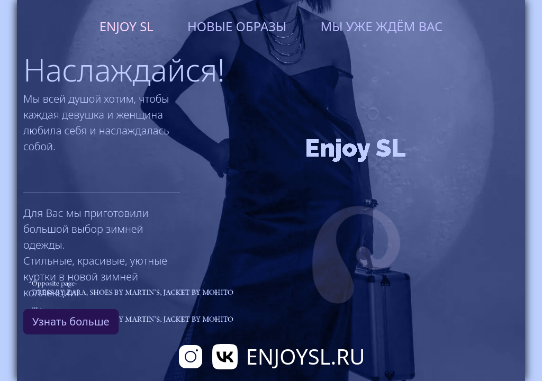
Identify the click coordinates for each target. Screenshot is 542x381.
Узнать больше (71, 321)
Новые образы (237, 26)
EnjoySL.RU (305, 356)
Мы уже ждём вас (381, 26)
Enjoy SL (126, 26)
